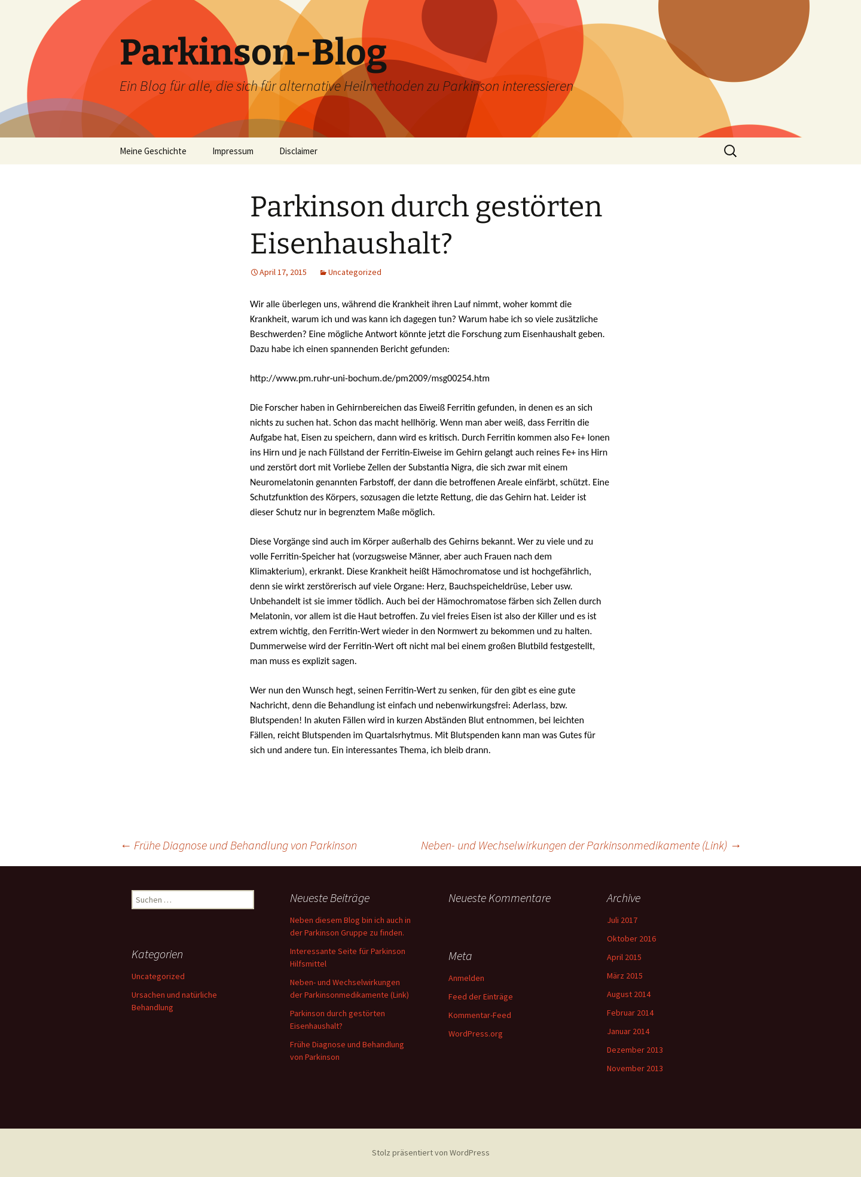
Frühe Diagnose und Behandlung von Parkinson (238, 844)
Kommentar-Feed (479, 1015)
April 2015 (624, 957)
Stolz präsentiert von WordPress (431, 1152)
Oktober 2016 (631, 938)
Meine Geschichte (153, 151)
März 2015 (625, 975)
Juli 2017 (622, 920)
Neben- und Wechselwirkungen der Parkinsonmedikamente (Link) (581, 844)
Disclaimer (298, 151)
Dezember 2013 (635, 1049)
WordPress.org (475, 1033)
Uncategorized (354, 272)
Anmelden (466, 978)
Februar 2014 (630, 1012)
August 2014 (629, 994)
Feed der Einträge (480, 996)
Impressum (233, 151)
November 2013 (635, 1068)
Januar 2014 (628, 1031)
